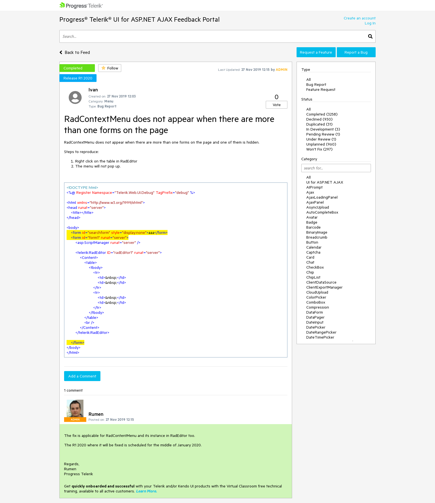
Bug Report (316, 84)
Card (310, 257)
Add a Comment (82, 376)
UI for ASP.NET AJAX (324, 182)
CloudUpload (317, 292)
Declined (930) (319, 119)
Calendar (314, 247)
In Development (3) (323, 129)
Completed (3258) (322, 114)
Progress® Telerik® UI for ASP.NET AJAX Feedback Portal (139, 19)
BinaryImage (316, 232)
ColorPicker (316, 297)
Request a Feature (316, 52)
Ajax (310, 192)
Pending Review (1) (323, 134)
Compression (317, 307)
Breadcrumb (316, 237)
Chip (310, 272)
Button (312, 242)
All (308, 79)
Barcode (313, 227)
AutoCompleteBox (322, 212)
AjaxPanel (315, 202)
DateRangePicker (321, 332)
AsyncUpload (317, 207)
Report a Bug (356, 52)
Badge (311, 222)
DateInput (314, 322)
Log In (370, 23)
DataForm (314, 312)
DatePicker (315, 327)
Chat (310, 262)
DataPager (315, 317)
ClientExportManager (324, 287)
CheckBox (315, 267)
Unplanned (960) (321, 144)
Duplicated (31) (319, 124)
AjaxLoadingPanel (322, 197)
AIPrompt (314, 187)
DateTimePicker (320, 337)
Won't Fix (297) (319, 149)
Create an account (360, 18)
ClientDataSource (321, 282)
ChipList (313, 277)
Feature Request (320, 89)
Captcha (313, 252)
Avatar (312, 217)
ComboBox (315, 302)
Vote (277, 104)
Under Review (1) (321, 139)
